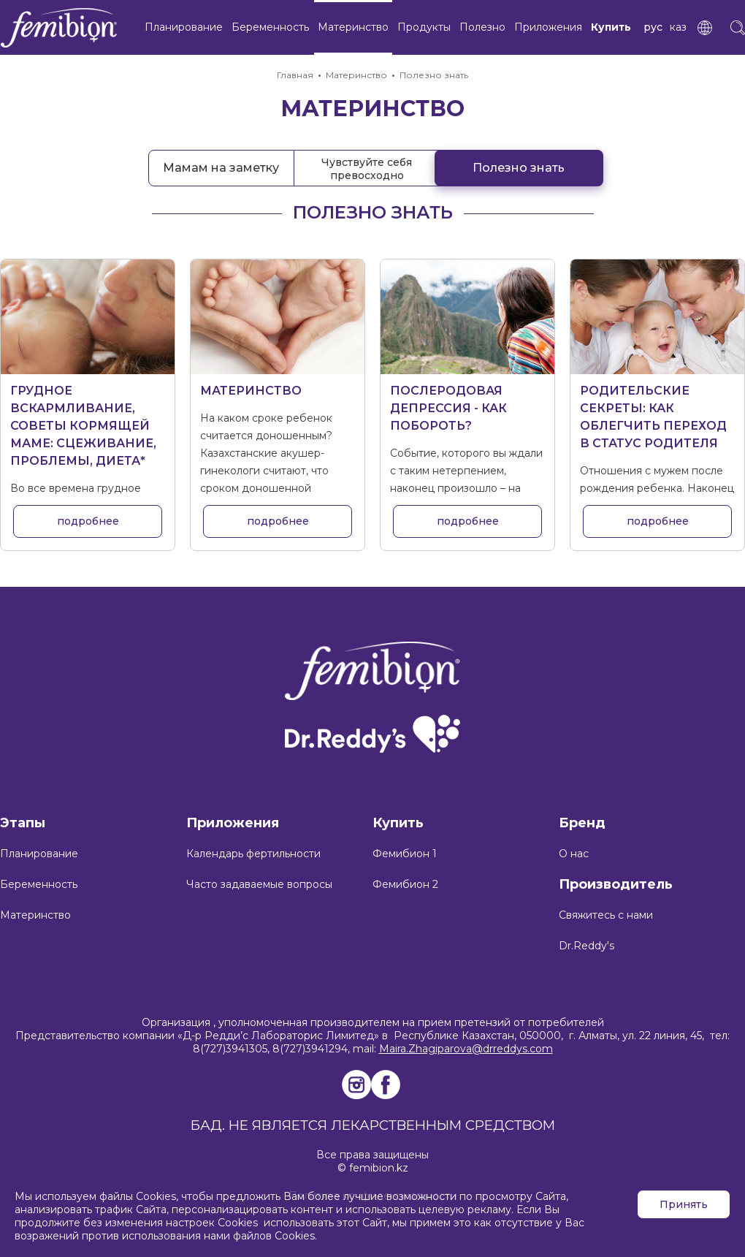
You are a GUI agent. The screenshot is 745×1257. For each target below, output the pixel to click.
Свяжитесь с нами (606, 915)
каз (678, 27)
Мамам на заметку (221, 168)
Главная (295, 74)
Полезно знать (434, 74)
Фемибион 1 (404, 853)
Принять (684, 1204)
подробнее (88, 521)
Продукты (424, 27)
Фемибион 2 (405, 884)
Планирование (184, 27)
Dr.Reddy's (586, 945)
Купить (611, 27)
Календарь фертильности (253, 853)
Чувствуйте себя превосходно (366, 169)
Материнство (353, 27)
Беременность (270, 27)
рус (652, 27)
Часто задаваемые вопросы (259, 884)
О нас (574, 853)
